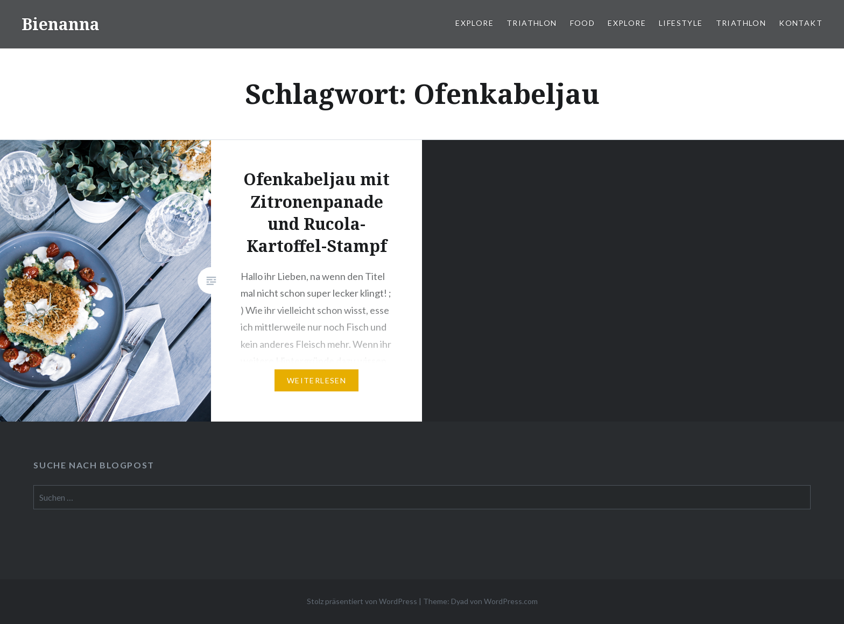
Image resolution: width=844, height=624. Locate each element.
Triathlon (532, 22)
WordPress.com (511, 601)
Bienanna (61, 24)
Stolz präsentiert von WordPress (362, 601)
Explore (474, 22)
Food (582, 22)
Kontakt (800, 22)
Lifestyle (681, 22)
